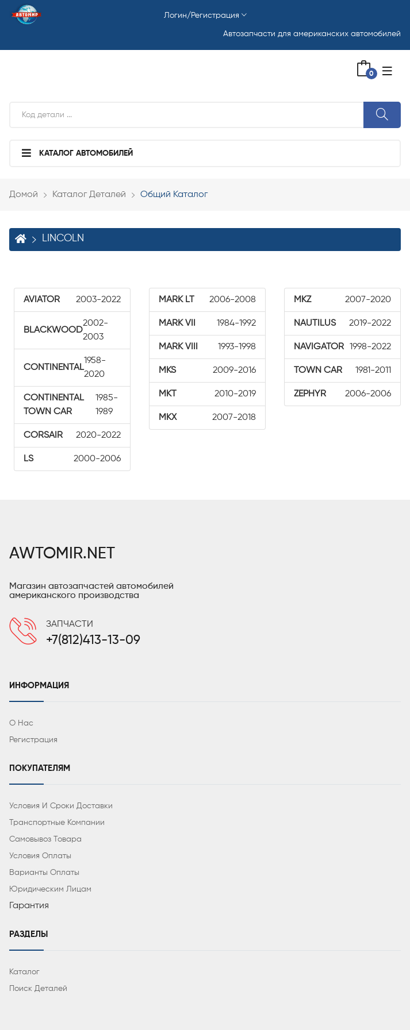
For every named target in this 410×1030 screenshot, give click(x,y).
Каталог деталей (89, 194)
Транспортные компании (57, 823)
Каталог (24, 972)
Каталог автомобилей (77, 153)
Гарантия (29, 906)
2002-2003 (66, 330)
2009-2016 (207, 370)
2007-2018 (207, 418)
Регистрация (33, 740)
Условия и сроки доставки (61, 806)
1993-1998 (207, 347)
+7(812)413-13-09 (93, 640)
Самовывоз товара (45, 839)
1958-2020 (65, 367)
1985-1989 (71, 405)
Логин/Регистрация (205, 15)
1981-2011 (342, 370)
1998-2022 (342, 347)
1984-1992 (207, 323)
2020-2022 (72, 435)
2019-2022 (342, 323)
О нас (21, 723)
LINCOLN (63, 239)
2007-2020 (342, 300)
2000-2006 (72, 459)
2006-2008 (207, 300)
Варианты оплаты (44, 873)
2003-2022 (72, 300)
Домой (23, 194)
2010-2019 (207, 394)
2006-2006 (342, 394)
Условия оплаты (40, 856)
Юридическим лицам (50, 889)
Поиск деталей (38, 989)
